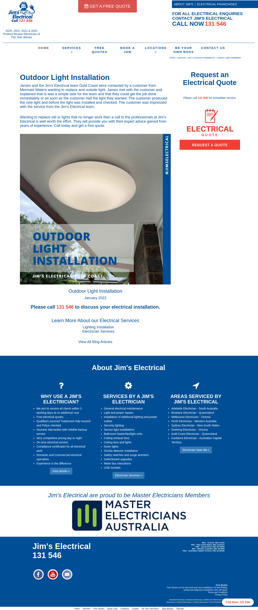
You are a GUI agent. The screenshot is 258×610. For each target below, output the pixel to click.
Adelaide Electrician (183, 408)
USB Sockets (112, 467)
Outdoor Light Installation (228, 57)
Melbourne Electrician (185, 417)
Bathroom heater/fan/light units (123, 433)
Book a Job (127, 50)
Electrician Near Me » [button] (195, 450)
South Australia (208, 408)
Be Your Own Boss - (151, 609)
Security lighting (114, 425)
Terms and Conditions (218, 592)
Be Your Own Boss (183, 50)
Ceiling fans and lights (118, 442)
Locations (156, 49)
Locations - (126, 609)
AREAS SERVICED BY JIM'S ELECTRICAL (196, 399)
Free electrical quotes (49, 417)
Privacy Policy (221, 595)
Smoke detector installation (121, 450)
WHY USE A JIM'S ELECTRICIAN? (61, 399)
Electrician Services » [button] (128, 475)
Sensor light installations (119, 429)
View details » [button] (61, 471)
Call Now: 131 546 (238, 602)
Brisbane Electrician (183, 412)
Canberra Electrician (184, 438)
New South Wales (208, 425)
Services (71, 49)
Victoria (205, 417)
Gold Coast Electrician (185, 433)
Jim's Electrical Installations (201, 57)
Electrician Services (98, 331)
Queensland (206, 412)
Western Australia (205, 421)
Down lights (111, 446)
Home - (78, 609)
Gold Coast (88, 86)
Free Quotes (99, 50)
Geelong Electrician (183, 429)
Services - (88, 609)
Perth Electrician (181, 421)
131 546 (203, 97)
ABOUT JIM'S (183, 4)
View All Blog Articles (95, 342)
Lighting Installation (98, 327)
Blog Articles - (169, 609)
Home (43, 48)
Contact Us (212, 48)
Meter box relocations (117, 463)
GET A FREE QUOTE (107, 6)
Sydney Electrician (183, 425)
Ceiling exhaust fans (116, 438)
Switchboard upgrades (118, 459)
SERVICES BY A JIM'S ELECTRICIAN (128, 399)
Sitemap (180, 609)
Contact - (137, 609)
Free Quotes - (100, 609)
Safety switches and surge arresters (126, 455)
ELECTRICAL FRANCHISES (217, 4)
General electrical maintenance (123, 408)
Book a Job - (113, 609)
